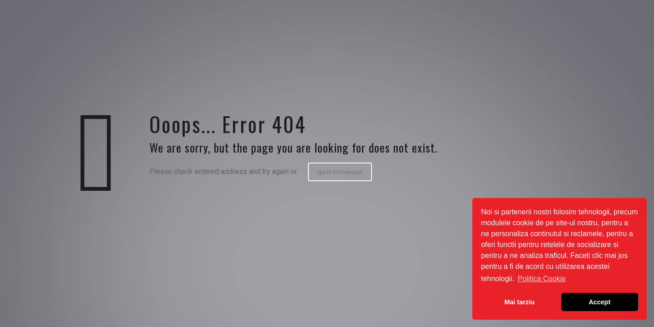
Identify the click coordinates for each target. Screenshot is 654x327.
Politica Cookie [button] (542, 278)
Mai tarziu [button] (520, 302)
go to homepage (340, 171)
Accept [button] (599, 302)
